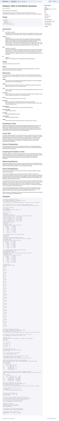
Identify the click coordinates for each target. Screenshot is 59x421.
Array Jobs (46, 17)
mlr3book (24, 1)
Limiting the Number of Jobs (49, 21)
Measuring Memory (47, 23)
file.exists (22, 205)
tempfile (6, 208)
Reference (14, 1)
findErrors (9, 237)
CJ (11, 338)
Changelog (19, 1)
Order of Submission (48, 19)
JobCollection (35, 136)
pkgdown (53, 418)
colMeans (13, 335)
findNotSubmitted (30, 34)
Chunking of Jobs (47, 16)
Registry (7, 57)
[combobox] (42, 1)
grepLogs (4, 412)
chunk (11, 130)
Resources (46, 14)
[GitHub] (48, 1)
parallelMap (36, 177)
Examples (46, 26)
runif (19, 335)
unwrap (6, 362)
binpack (14, 130)
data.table (14, 33)
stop (27, 205)
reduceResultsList (6, 14)
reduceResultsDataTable (15, 372)
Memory (24, 98)
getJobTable (5, 409)
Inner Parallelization (48, 24)
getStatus (40, 14)
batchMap (7, 209)
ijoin (7, 361)
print (4, 339)
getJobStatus (10, 361)
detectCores (17, 182)
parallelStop (34, 175)
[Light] (55, 1)
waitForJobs (18, 12)
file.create (5, 235)
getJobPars (30, 361)
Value (45, 10)
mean (33, 372)
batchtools (5, 1)
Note (45, 12)
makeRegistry (7, 200)
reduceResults (13, 14)
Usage (45, 7)
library (4, 193)
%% (14, 205)
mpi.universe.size (16, 183)
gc (31, 163)
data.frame (8, 32)
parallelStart (5, 175)
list (9, 21)
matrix (16, 335)
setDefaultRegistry (31, 58)
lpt (18, 130)
